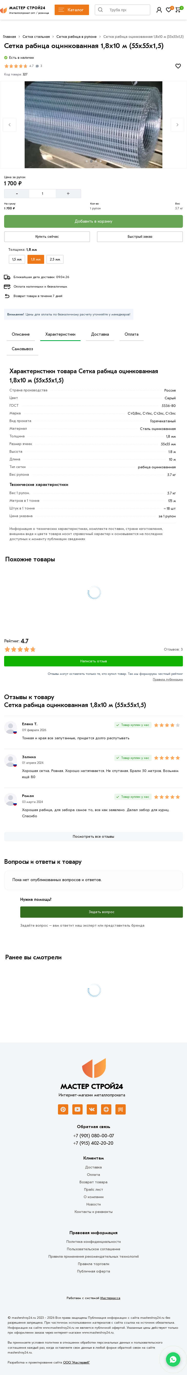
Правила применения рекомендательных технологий (93, 1256)
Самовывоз (22, 349)
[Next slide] (177, 125)
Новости (93, 1204)
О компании (94, 1197)
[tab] (87, 161)
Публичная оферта (93, 1271)
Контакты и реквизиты (94, 1212)
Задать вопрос (101, 912)
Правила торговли (93, 1264)
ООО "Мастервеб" (76, 1362)
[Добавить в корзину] (93, 221)
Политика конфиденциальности (93, 1242)
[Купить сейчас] (47, 236)
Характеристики (60, 334)
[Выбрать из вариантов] (17, 259)
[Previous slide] (9, 125)
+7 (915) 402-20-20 (93, 1143)
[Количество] (42, 193)
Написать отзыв (93, 661)
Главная (9, 37)
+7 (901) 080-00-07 (93, 1136)
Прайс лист (93, 1189)
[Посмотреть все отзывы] (93, 836)
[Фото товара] (93, 125)
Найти (140, 11)
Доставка (100, 334)
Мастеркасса (110, 1298)
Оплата (132, 334)
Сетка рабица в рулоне (76, 37)
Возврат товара (93, 1182)
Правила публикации (168, 679)
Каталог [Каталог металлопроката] (70, 9)
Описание (21, 334)
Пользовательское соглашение (93, 1249)
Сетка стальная (36, 37)
